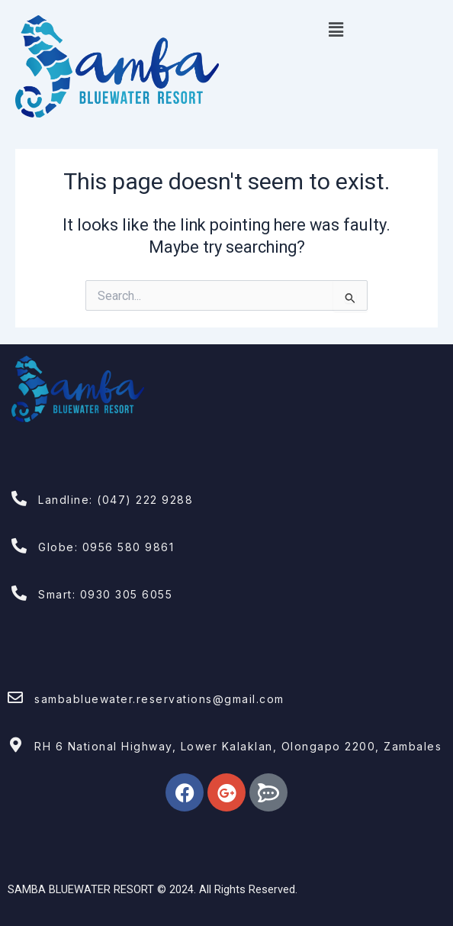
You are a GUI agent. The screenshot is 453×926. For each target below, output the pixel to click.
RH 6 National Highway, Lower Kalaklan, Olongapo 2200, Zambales (238, 746)
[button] (336, 29)
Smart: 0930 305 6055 (105, 594)
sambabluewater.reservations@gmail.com (159, 698)
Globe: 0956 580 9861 (106, 546)
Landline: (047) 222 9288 (115, 499)
